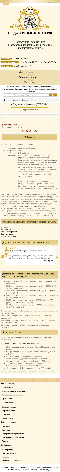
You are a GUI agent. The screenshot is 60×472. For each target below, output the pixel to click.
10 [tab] (35, 268)
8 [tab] (29, 268)
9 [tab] (32, 268)
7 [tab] (27, 268)
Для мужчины (7, 234)
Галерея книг (31, 469)
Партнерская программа (13, 437)
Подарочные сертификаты (13, 434)
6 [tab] (24, 268)
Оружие (4, 227)
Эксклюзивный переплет (46, 467)
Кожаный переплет (9, 232)
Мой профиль (8, 449)
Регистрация (29, 82)
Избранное (6, 457)
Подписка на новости (11, 460)
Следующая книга (29, 110)
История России (8, 229)
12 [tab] (40, 268)
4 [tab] (19, 268)
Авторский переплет (16, 469)
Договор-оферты (9, 407)
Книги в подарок (45, 469)
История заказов (9, 453)
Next (57, 256)
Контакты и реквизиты (12, 395)
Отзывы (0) (19, 144)
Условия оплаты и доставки (14, 391)
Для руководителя (8, 236)
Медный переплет (27, 467)
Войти (29, 72)
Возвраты (6, 414)
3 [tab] (16, 268)
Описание (29, 144)
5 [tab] (22, 268)
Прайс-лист (7, 398)
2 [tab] (14, 268)
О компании (7, 387)
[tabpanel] (29, 256)
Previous (2, 256)
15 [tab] (48, 268)
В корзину (29, 137)
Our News (6, 426)
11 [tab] (37, 268)
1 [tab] (11, 268)
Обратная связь (9, 411)
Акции (5, 441)
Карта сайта (7, 418)
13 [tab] (43, 268)
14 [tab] (45, 268)
